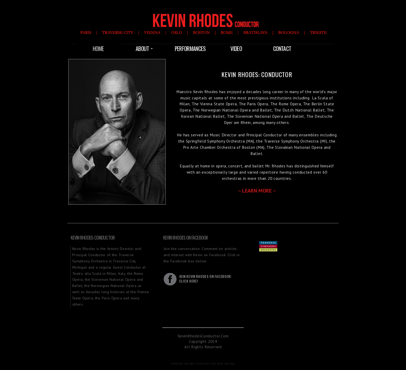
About (144, 48)
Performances (190, 48)
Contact (282, 48)
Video (236, 48)
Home (98, 48)
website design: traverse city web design (203, 363)
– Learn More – (257, 190)
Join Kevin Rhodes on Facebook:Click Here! (205, 278)
